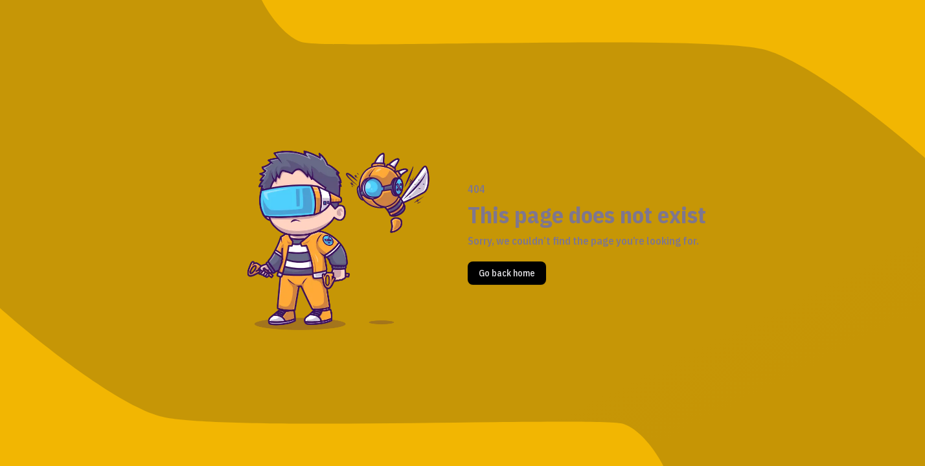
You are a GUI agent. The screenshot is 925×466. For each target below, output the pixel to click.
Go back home (507, 273)
